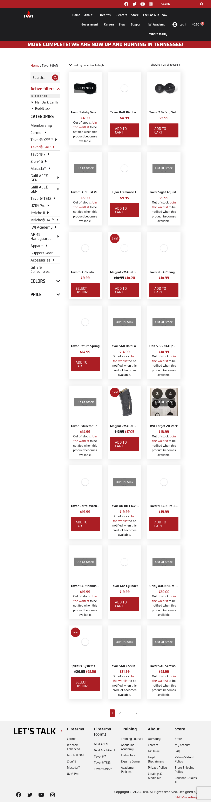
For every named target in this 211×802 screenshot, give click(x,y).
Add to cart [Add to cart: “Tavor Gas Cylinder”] (121, 604)
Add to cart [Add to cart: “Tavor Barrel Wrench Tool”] (81, 524)
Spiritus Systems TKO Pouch (91, 666)
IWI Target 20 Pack (164, 426)
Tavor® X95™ (103, 768)
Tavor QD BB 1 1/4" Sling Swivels (133, 505)
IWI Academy (157, 24)
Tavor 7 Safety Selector (166, 112)
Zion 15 (71, 761)
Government (90, 24)
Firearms (104, 14)
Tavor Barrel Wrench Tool (89, 505)
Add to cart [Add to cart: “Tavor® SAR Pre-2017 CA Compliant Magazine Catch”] (160, 524)
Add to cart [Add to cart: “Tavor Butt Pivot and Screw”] (121, 130)
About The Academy (127, 747)
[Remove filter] (45, 96)
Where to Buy (158, 33)
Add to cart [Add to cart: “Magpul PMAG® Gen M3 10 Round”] (121, 290)
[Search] (202, 4)
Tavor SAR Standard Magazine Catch (97, 585)
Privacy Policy (157, 767)
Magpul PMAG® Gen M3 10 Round (134, 272)
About (89, 14)
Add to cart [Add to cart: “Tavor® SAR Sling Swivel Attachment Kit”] (160, 290)
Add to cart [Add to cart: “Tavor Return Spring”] (81, 364)
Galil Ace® (101, 744)
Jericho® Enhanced (73, 747)
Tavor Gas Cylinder (124, 585)
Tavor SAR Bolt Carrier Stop (130, 346)
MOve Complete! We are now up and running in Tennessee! (106, 44)
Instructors (128, 755)
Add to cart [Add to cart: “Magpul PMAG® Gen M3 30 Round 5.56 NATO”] (121, 444)
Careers (109, 24)
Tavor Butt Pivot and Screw (129, 112)
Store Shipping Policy (184, 769)
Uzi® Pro (73, 773)
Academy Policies (127, 769)
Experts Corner (130, 761)
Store (135, 14)
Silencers (121, 14)
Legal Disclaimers (156, 759)
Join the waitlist (85, 125)
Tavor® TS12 (102, 762)
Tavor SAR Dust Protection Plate (94, 192)
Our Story (154, 738)
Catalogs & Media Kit (155, 775)
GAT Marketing (186, 797)
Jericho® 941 (75, 755)
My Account (182, 744)
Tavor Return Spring (85, 346)
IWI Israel (154, 751)
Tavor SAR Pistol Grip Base (90, 272)
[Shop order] (86, 65)
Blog (123, 24)
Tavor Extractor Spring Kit (89, 426)
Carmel (71, 738)
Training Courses (132, 738)
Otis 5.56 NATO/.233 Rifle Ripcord (174, 346)
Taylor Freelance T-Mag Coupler (133, 192)
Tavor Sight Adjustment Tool (169, 192)
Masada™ (73, 767)
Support (137, 24)
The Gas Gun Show (155, 14)
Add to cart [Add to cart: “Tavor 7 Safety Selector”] (160, 130)
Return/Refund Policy (184, 759)
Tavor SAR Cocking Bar (126, 666)
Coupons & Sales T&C (186, 780)
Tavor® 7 (100, 756)
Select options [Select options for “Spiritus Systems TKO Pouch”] (82, 684)
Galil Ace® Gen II (105, 750)
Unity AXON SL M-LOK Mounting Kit (175, 585)
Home (76, 14)
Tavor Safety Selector (86, 112)
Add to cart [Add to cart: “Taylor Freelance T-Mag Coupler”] (121, 210)
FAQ (177, 751)
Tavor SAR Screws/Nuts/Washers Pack (177, 666)
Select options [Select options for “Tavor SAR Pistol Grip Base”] (82, 290)
